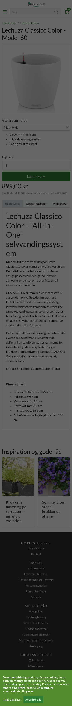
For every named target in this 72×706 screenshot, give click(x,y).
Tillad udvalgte (12, 699)
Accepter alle (33, 699)
